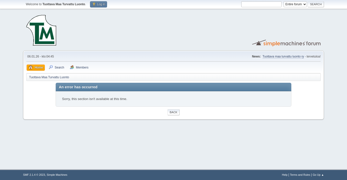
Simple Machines (57, 174)
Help (285, 174)
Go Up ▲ (318, 174)
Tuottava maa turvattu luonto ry (283, 56)
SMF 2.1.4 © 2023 (34, 174)
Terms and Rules (300, 174)
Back (173, 112)
